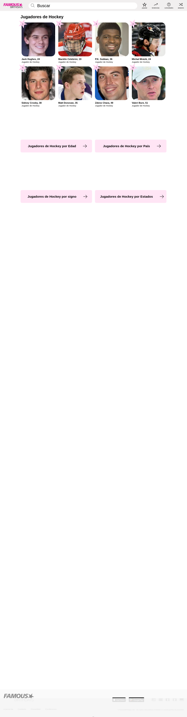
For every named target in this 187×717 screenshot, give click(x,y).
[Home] (47, 697)
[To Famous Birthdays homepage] (13, 5)
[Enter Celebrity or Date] (83, 6)
